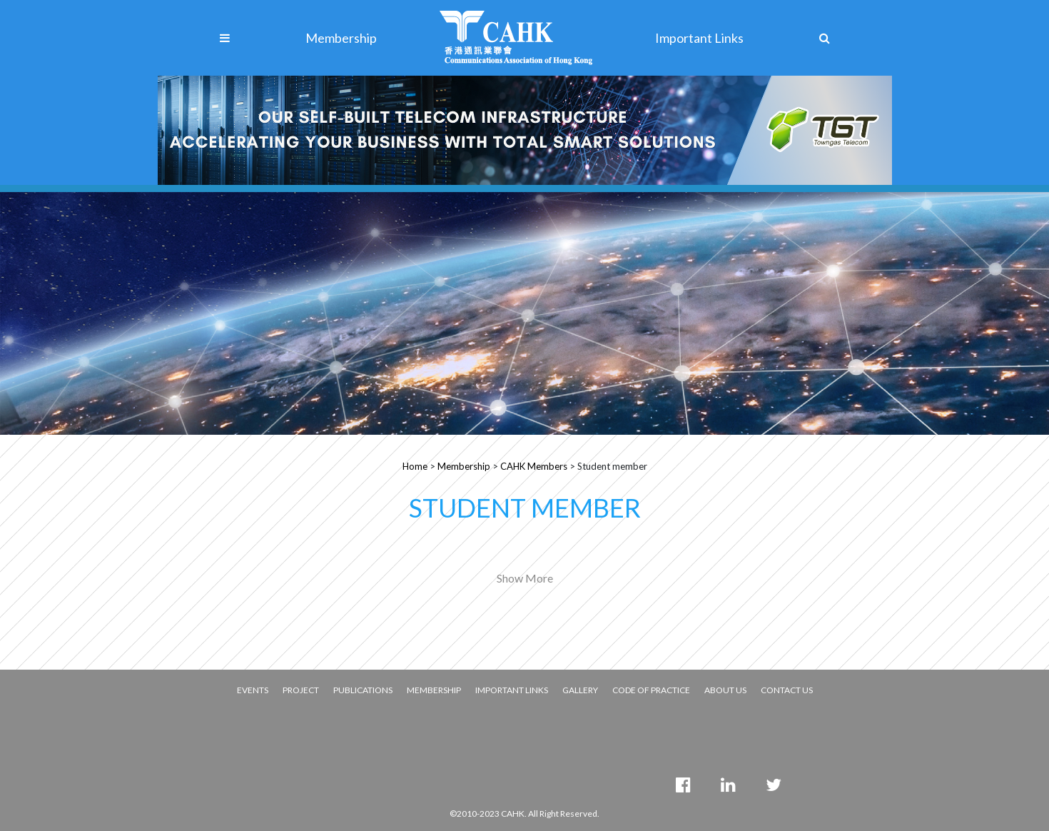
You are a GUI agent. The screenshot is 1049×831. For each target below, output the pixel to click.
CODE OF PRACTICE (651, 690)
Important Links (699, 38)
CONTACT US (787, 690)
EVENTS (252, 690)
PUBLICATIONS (362, 690)
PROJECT (301, 690)
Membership (341, 38)
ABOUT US (725, 690)
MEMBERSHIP (434, 690)
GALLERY (580, 690)
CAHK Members (533, 466)
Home (414, 466)
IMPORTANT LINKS (511, 690)
